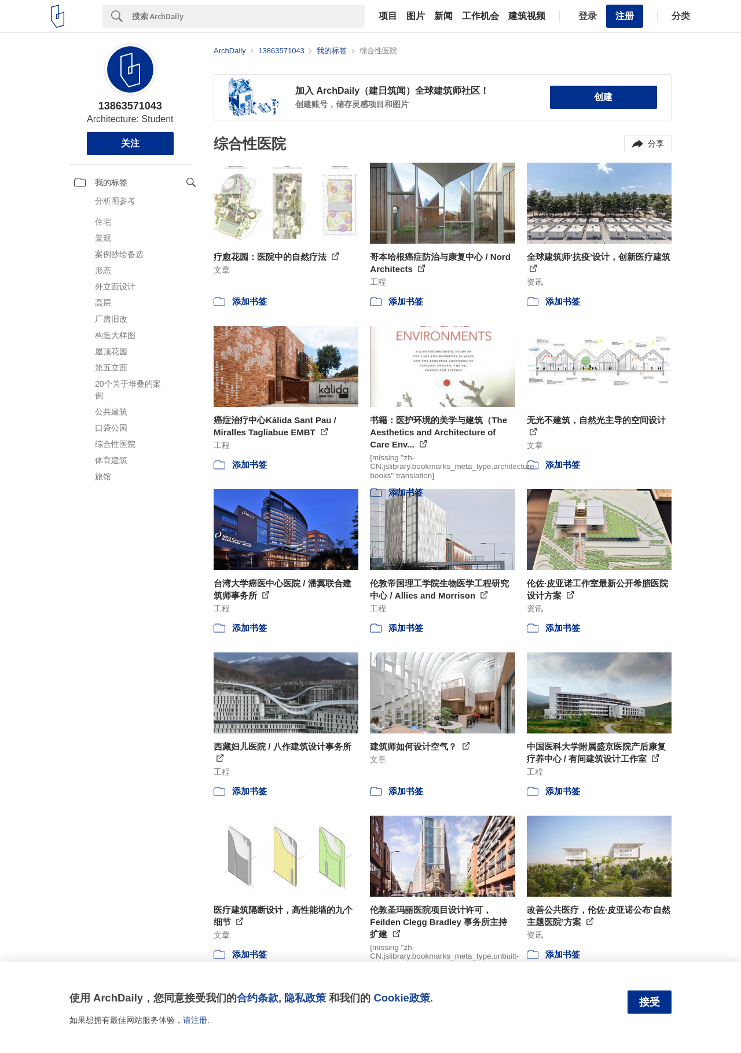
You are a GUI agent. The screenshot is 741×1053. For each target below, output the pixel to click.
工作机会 (480, 16)
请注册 (195, 1020)
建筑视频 (526, 16)
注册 (624, 16)
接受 (649, 1002)
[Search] (248, 16)
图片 (415, 16)
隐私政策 (305, 998)
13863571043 (130, 106)
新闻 (443, 16)
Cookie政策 (401, 998)
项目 (388, 16)
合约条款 (257, 998)
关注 (130, 143)
